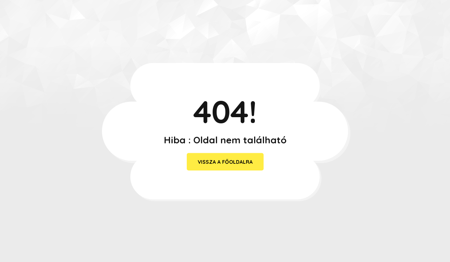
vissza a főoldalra (225, 162)
